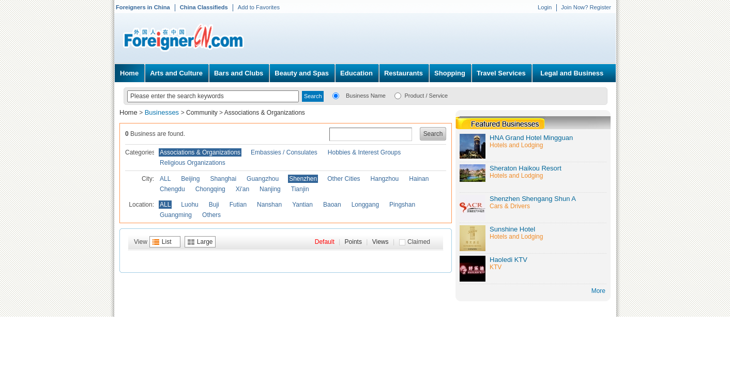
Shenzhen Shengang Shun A (533, 199)
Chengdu (172, 189)
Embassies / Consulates (284, 152)
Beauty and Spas (302, 73)
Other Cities (343, 178)
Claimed (418, 241)
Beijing (190, 178)
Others (211, 215)
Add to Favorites (259, 7)
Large (205, 241)
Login (545, 7)
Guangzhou (263, 178)
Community (202, 112)
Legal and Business (571, 73)
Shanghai (223, 178)
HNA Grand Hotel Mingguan (531, 138)
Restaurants (403, 73)
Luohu (189, 204)
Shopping (449, 73)
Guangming (176, 215)
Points (353, 241)
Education (356, 73)
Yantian (302, 204)
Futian (238, 204)
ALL (165, 178)
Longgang (365, 204)
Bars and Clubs (238, 73)
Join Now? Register (586, 7)
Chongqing (210, 189)
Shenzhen (303, 178)
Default (324, 241)
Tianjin (300, 189)
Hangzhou (385, 178)
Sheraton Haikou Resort (525, 168)
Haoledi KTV (508, 260)
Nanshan (269, 204)
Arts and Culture (176, 73)
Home (129, 73)
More (598, 291)
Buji (214, 204)
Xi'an (242, 189)
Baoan (332, 204)
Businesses (163, 112)
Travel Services (501, 73)
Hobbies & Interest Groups (364, 152)
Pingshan (402, 204)
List (167, 241)
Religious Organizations (192, 162)
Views (380, 241)
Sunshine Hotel (512, 229)
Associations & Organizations (264, 112)
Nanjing (270, 189)
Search (433, 133)
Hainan (419, 178)
